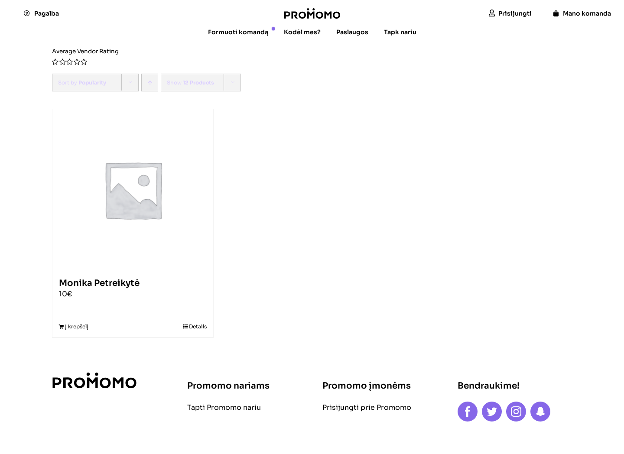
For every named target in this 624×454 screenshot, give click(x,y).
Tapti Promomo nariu (224, 407)
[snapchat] (540, 412)
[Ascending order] (149, 82)
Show (190, 82)
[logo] (312, 11)
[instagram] (516, 412)
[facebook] (468, 412)
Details (198, 326)
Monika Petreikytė (99, 283)
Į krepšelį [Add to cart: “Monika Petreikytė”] (76, 326)
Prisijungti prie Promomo (366, 407)
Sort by (82, 82)
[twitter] (492, 412)
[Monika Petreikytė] (132, 189)
